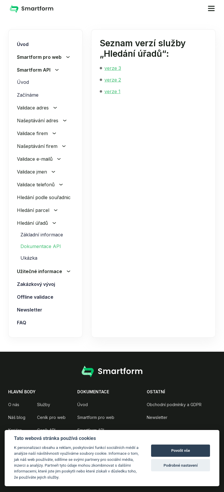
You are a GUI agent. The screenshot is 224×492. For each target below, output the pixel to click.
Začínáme (27, 95)
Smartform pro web (43, 57)
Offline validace (35, 297)
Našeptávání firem (41, 146)
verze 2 (112, 80)
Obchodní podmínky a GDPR (174, 404)
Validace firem (36, 133)
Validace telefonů (40, 184)
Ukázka (28, 258)
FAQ (21, 322)
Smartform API (38, 70)
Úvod (23, 44)
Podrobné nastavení (181, 465)
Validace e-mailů (39, 159)
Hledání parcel (37, 210)
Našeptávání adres (41, 120)
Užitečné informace (43, 271)
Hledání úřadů (36, 223)
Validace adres (37, 108)
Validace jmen (36, 172)
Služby (43, 404)
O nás (13, 404)
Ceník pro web (51, 417)
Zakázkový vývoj (36, 284)
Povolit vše (180, 450)
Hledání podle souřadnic (48, 197)
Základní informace (41, 235)
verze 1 (112, 91)
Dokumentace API (40, 246)
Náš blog (16, 417)
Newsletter (29, 310)
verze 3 (112, 68)
